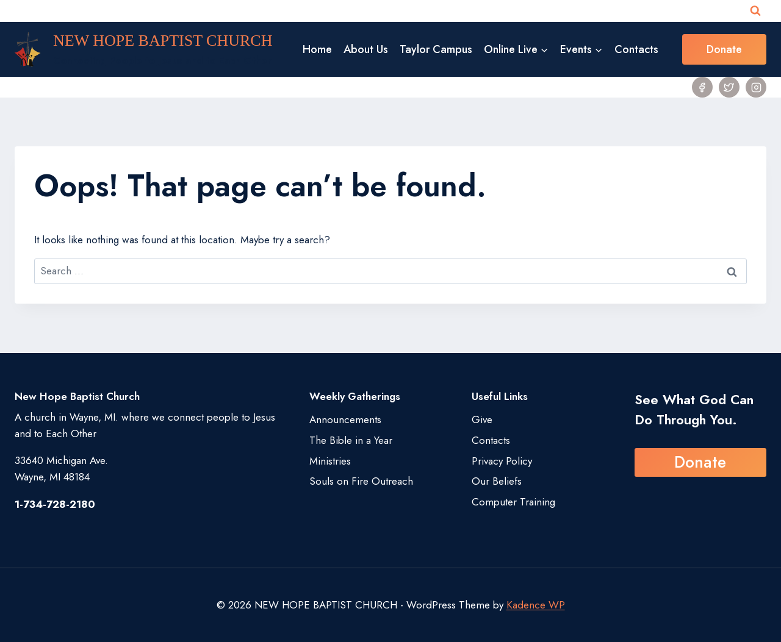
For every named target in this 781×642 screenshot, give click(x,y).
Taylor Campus (436, 49)
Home (317, 49)
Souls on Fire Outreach (361, 481)
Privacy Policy (502, 461)
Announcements (345, 419)
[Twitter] (729, 87)
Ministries (330, 461)
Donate (724, 49)
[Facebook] (702, 87)
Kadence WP (535, 604)
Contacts (636, 49)
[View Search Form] (755, 11)
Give (482, 419)
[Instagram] (756, 87)
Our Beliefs (497, 481)
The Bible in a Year (350, 440)
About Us (366, 49)
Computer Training (513, 501)
